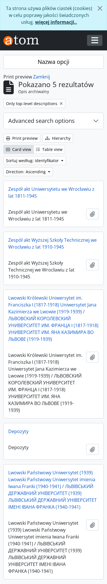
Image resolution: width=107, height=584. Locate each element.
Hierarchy (57, 138)
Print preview (22, 138)
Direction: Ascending (26, 171)
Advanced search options (41, 121)
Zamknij (41, 77)
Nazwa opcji (53, 62)
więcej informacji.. (56, 22)
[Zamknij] (100, 8)
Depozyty (18, 431)
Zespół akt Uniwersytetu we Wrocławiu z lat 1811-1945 (51, 192)
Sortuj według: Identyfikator (33, 160)
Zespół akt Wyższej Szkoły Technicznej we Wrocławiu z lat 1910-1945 (52, 243)
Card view (18, 149)
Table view (49, 149)
